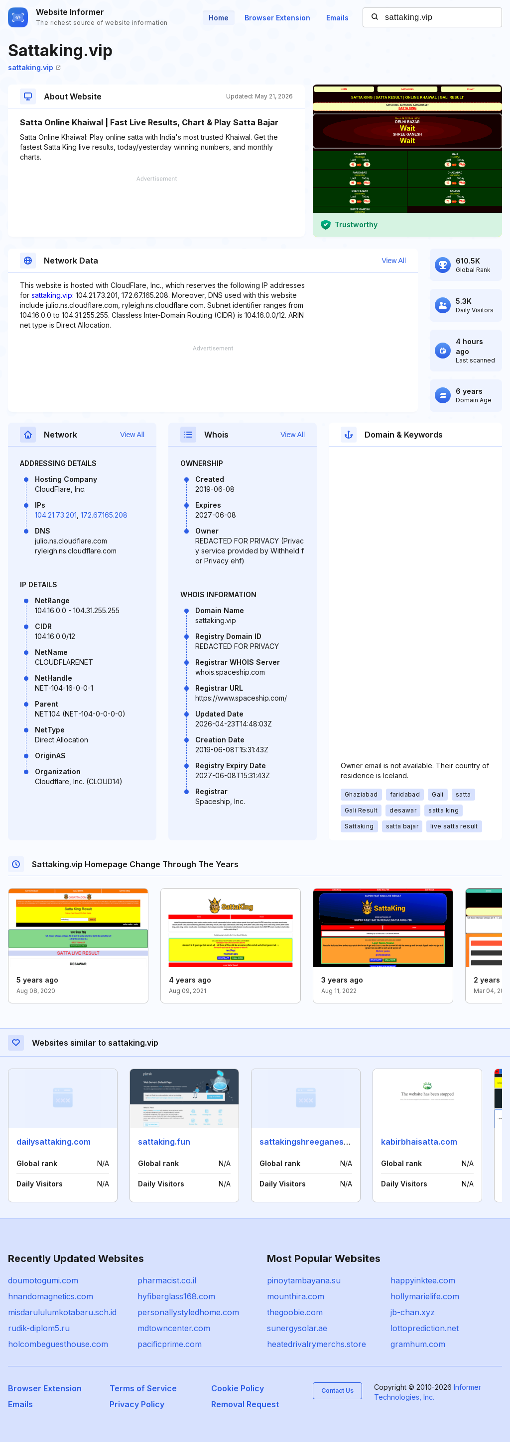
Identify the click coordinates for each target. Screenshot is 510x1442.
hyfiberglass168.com (176, 1296)
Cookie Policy (237, 1388)
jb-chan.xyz (412, 1312)
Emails (337, 17)
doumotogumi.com (43, 1280)
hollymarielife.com (424, 1296)
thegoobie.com (295, 1312)
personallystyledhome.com (188, 1312)
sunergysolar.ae (297, 1328)
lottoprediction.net (424, 1328)
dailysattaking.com (53, 1142)
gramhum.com (417, 1344)
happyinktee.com (422, 1280)
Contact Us (337, 1390)
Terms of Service (143, 1388)
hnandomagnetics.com (50, 1296)
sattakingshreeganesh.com (313, 1142)
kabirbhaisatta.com (419, 1142)
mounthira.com (295, 1296)
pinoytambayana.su (304, 1280)
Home (219, 17)
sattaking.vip (34, 67)
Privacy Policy (137, 1404)
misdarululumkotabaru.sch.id (62, 1312)
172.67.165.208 (104, 515)
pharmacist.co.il (166, 1280)
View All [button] (394, 261)
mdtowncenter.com (173, 1328)
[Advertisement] (156, 206)
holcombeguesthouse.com (58, 1344)
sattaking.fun (164, 1142)
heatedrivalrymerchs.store (316, 1344)
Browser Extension (277, 17)
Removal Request (245, 1404)
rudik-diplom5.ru (39, 1328)
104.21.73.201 (56, 515)
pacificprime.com (169, 1344)
